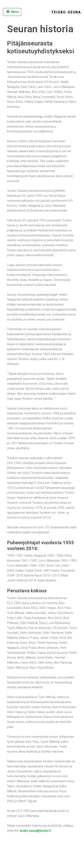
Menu (13, 12)
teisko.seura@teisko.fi (35, 831)
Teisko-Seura (66, 12)
